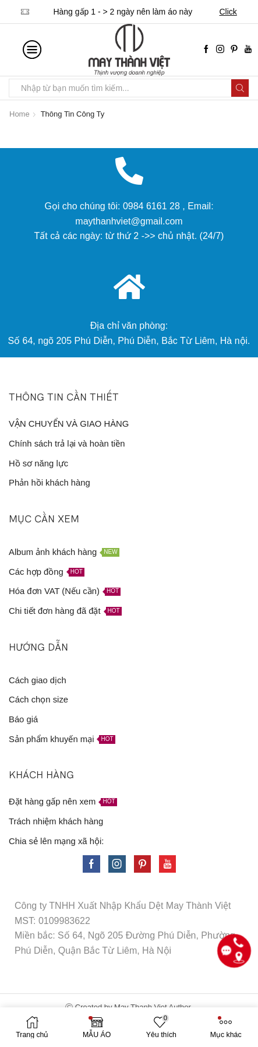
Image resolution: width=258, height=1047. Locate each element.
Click (227, 11)
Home (19, 114)
